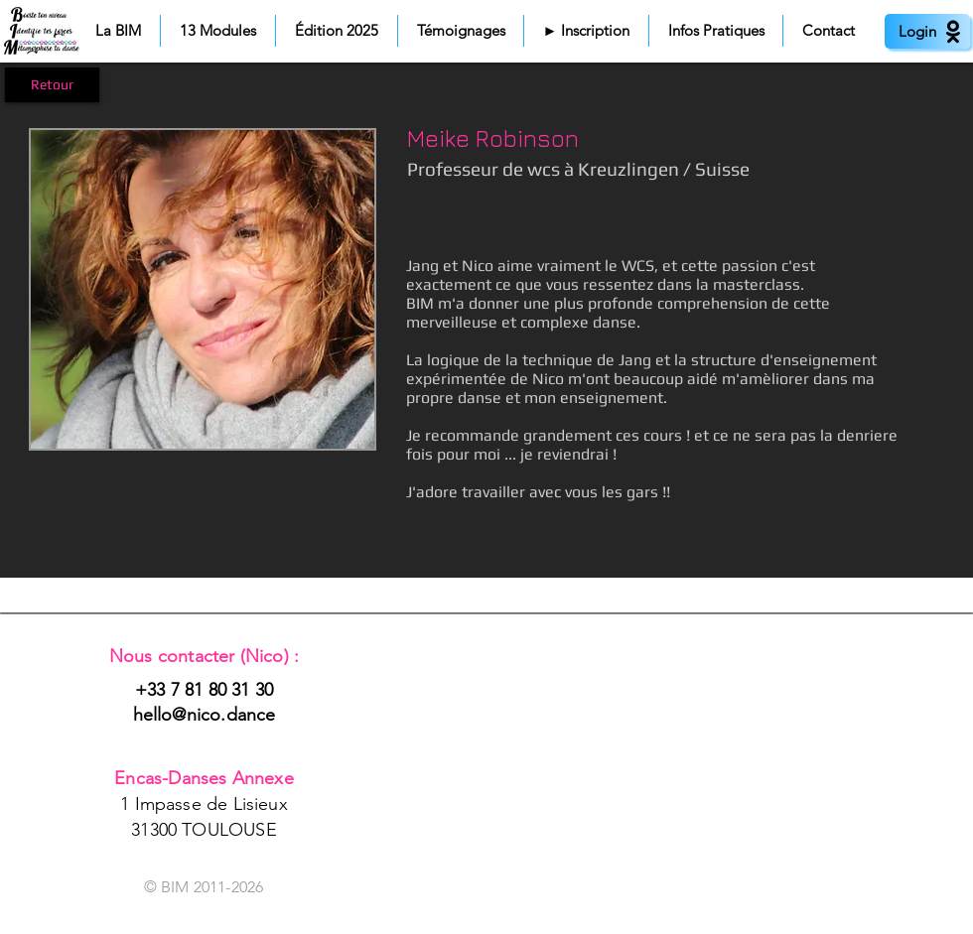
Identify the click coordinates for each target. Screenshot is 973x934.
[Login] (927, 31)
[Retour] (52, 84)
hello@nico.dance (204, 715)
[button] (118, 31)
